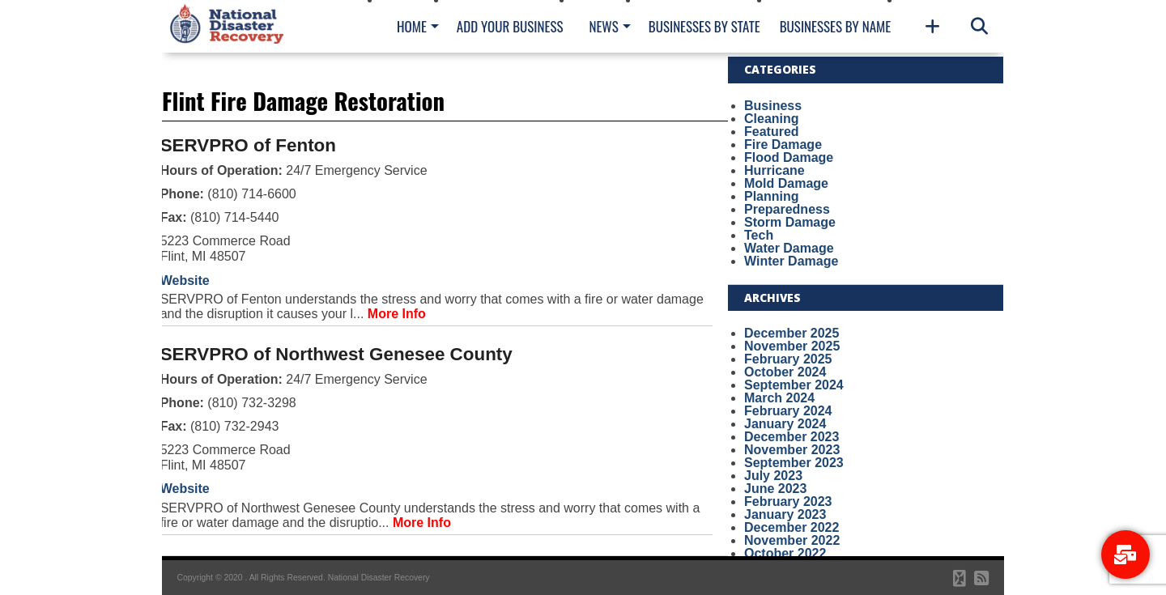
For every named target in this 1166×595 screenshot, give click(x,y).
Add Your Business (510, 26)
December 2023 (791, 437)
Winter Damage (791, 261)
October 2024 (785, 372)
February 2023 (788, 501)
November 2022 (792, 540)
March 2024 (779, 398)
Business (773, 106)
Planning (771, 196)
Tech (758, 235)
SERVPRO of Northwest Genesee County (336, 354)
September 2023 (794, 463)
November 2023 (792, 450)
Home (412, 26)
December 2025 (791, 333)
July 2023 (773, 475)
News (603, 26)
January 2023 (785, 514)
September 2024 (794, 385)
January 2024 (785, 424)
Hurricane (774, 170)
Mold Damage (786, 183)
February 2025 (788, 359)
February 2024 (788, 411)
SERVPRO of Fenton (248, 145)
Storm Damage (790, 222)
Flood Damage (788, 157)
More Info (397, 314)
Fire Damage (783, 144)
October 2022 (785, 553)
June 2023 (775, 488)
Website (185, 280)
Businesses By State (704, 26)
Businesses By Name (835, 26)
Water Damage (789, 248)
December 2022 (791, 527)
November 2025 (792, 346)
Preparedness (787, 209)
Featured (771, 131)
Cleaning (771, 118)
